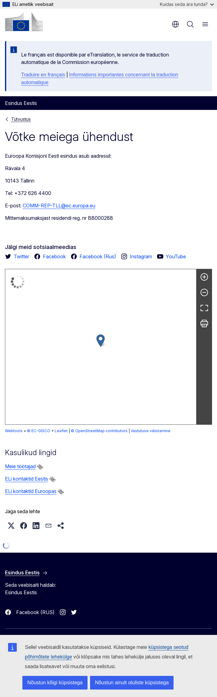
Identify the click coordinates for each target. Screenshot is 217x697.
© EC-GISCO (38, 430)
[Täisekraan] (204, 308)
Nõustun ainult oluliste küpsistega (132, 682)
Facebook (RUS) (35, 612)
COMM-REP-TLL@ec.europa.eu (59, 205)
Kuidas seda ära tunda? (187, 4)
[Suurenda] (204, 277)
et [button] (175, 24)
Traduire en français (43, 74)
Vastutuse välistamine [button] (77, 430)
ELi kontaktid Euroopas (31, 491)
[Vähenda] (204, 292)
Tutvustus (21, 119)
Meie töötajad (20, 466)
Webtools (14, 430)
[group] (100, 346)
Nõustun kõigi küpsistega (55, 682)
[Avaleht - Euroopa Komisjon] (24, 21)
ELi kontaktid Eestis (26, 479)
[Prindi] (204, 323)
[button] (100, 340)
